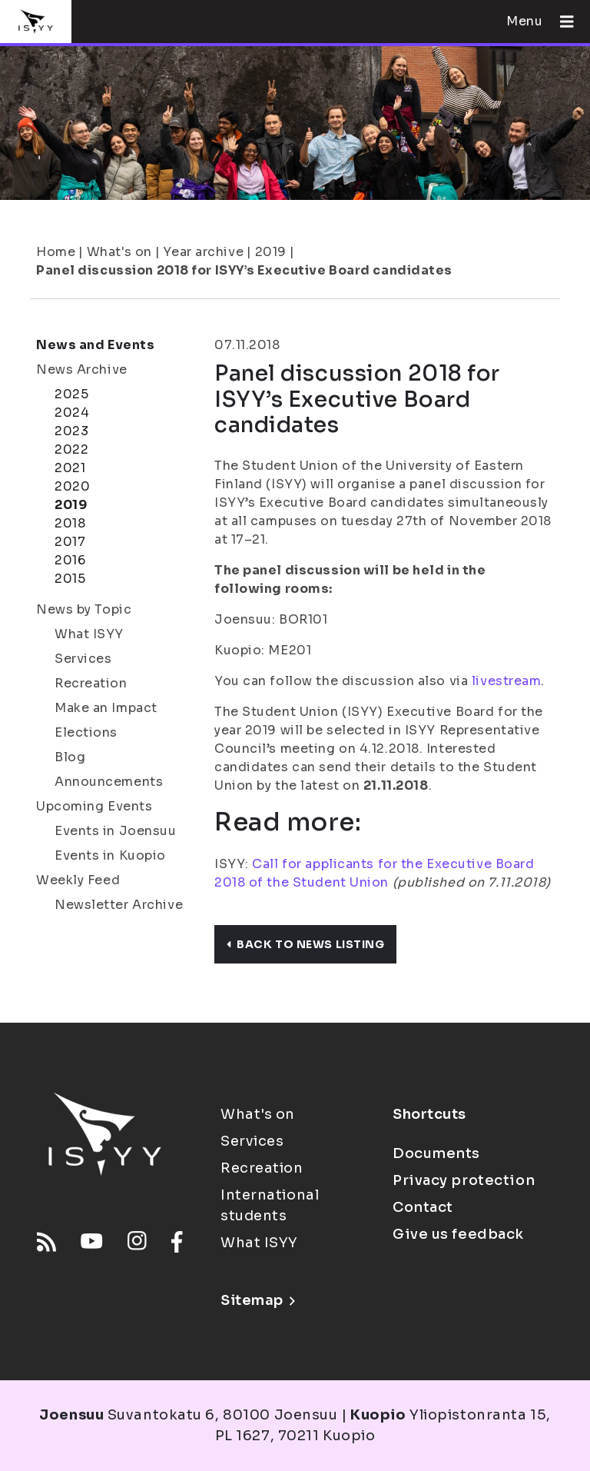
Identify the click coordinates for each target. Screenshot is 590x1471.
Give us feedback (458, 1234)
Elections (86, 732)
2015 (70, 579)
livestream (504, 681)
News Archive (82, 369)
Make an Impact (106, 708)
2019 (271, 252)
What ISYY (89, 634)
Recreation (91, 683)
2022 (71, 449)
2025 (71, 394)
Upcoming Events (94, 806)
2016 (70, 560)
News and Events (95, 345)
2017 (70, 542)
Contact (423, 1207)
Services (83, 659)
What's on (119, 252)
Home (55, 252)
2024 (72, 412)
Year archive (203, 252)
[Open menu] (560, 21)
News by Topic (83, 609)
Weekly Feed (78, 880)
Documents (436, 1153)
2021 (70, 468)
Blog (70, 757)
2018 (70, 523)
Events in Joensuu (116, 831)
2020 (72, 486)
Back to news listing (305, 944)
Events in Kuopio (110, 855)
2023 (71, 431)
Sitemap (257, 1300)
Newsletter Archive (119, 905)
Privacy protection (464, 1180)
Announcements (109, 782)
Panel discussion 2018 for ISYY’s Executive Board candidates (244, 270)
